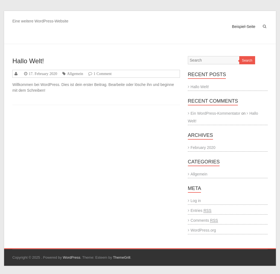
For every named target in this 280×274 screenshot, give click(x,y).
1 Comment (103, 74)
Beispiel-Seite (243, 26)
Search (247, 60)
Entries (201, 210)
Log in (196, 200)
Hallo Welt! (28, 61)
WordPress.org (203, 230)
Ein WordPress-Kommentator (215, 113)
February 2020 (203, 147)
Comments (204, 220)
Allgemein (75, 74)
